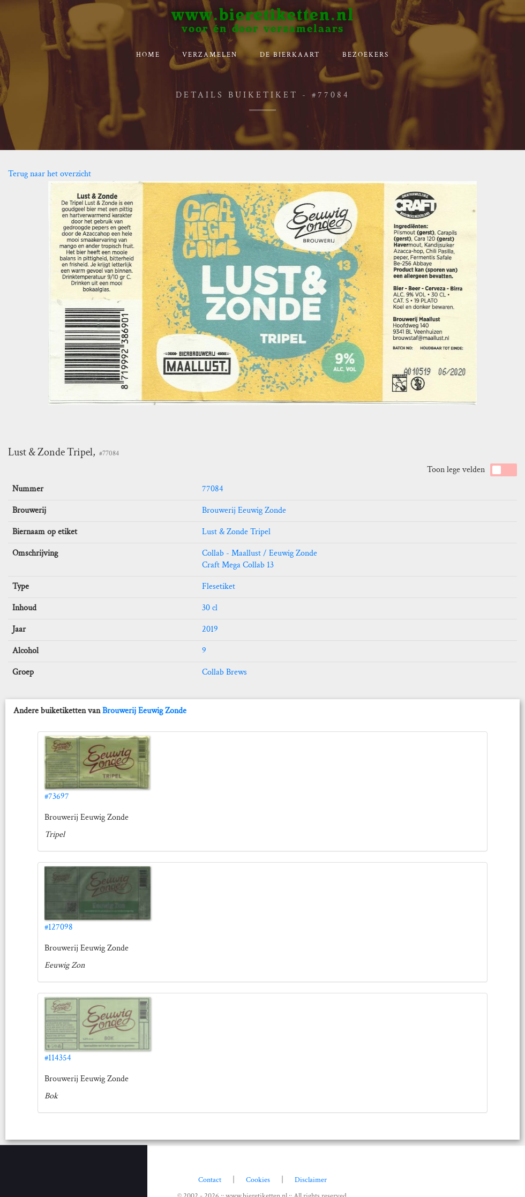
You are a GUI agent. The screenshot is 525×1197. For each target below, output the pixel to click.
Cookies (258, 1180)
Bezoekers (365, 54)
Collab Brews (224, 672)
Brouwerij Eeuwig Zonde (244, 510)
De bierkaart (290, 54)
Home (148, 54)
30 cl (210, 608)
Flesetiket (218, 586)
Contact (209, 1180)
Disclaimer (311, 1180)
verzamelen (209, 54)
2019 (210, 629)
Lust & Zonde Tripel (236, 531)
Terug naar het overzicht (49, 173)
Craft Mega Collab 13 (238, 565)
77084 (212, 489)
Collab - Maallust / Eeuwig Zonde (259, 553)
